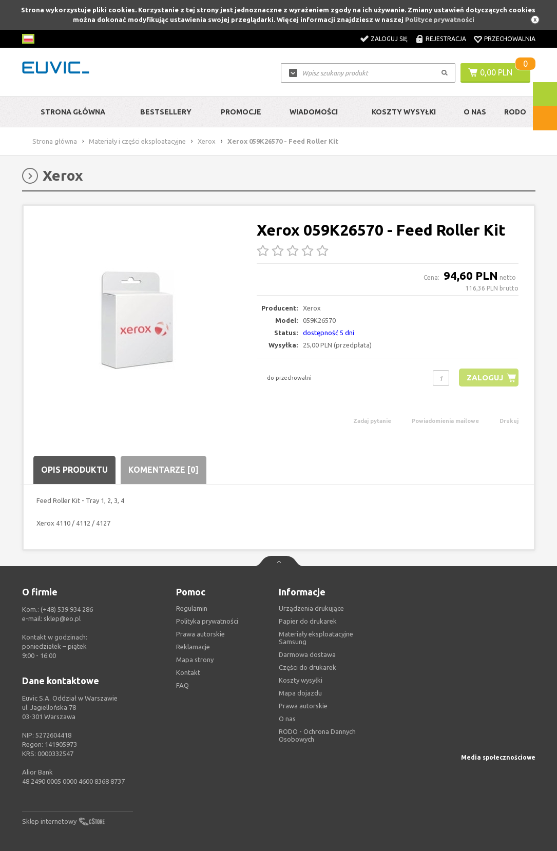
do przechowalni (289, 378)
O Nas (475, 112)
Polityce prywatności (439, 19)
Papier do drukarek (308, 621)
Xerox (207, 141)
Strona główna (73, 112)
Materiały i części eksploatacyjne (137, 141)
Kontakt (188, 672)
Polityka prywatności (207, 621)
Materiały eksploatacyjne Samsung (316, 637)
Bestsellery (165, 112)
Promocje (241, 112)
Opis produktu (74, 469)
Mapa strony (195, 659)
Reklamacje (193, 646)
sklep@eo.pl (62, 618)
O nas (287, 718)
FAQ (182, 685)
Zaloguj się (389, 38)
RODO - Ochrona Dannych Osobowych (317, 735)
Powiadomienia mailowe (445, 421)
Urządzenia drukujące (311, 608)
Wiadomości (314, 112)
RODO (515, 112)
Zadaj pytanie (372, 421)
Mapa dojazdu (300, 693)
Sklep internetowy (49, 821)
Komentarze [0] (163, 469)
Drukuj (509, 421)
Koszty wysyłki (404, 112)
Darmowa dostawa (307, 654)
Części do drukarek (307, 667)
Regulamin (191, 608)
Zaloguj (485, 377)
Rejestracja (446, 38)
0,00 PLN (496, 72)
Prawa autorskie (303, 705)
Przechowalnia (509, 38)
